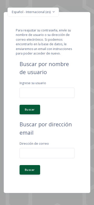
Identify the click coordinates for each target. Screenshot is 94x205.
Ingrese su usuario (33, 83)
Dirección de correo (34, 143)
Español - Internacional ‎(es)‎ (31, 12)
